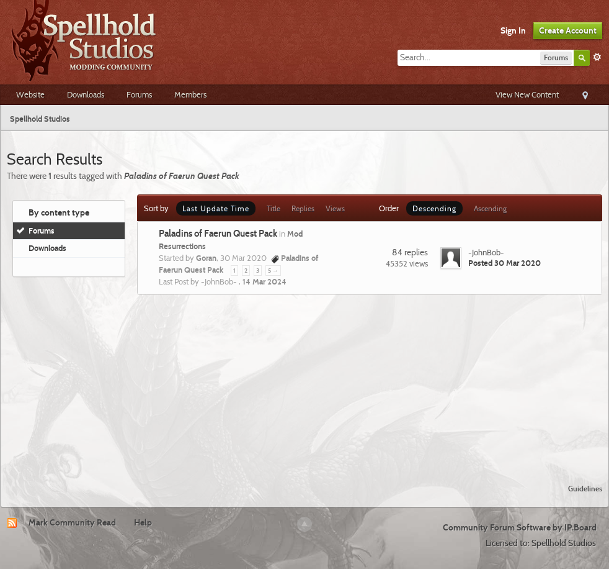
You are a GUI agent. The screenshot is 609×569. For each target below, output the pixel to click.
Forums (139, 94)
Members (190, 94)
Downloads (85, 94)
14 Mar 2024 (264, 281)
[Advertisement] (304, 381)
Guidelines (585, 488)
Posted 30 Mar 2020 (504, 263)
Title (273, 208)
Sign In (513, 30)
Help (143, 522)
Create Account (568, 30)
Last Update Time (215, 208)
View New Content (527, 94)
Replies (302, 208)
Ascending (490, 208)
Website (30, 94)
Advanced (597, 57)
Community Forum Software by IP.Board (520, 527)
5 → (273, 270)
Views (335, 208)
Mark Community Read (72, 522)
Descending (434, 208)
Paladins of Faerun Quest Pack (218, 233)
